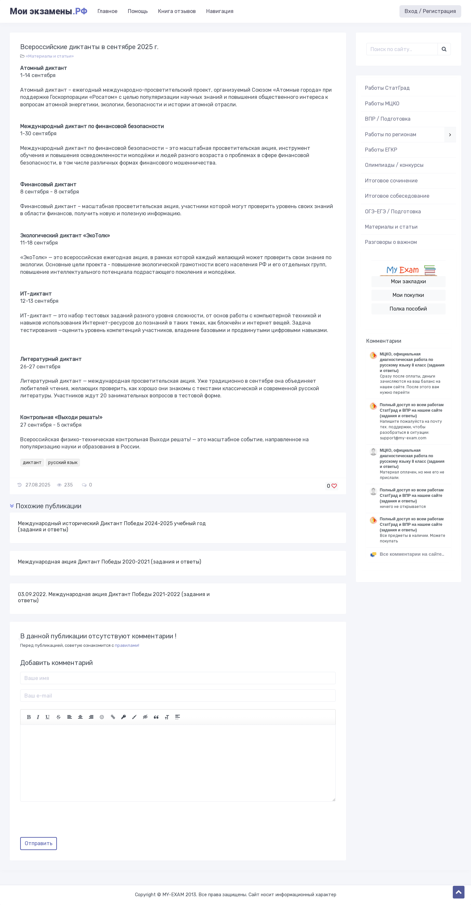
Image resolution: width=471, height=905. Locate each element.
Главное (107, 11)
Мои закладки (408, 281)
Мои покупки (408, 295)
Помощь (138, 11)
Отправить (38, 843)
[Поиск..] (402, 49)
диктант (32, 462)
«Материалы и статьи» (50, 56)
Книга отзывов (177, 11)
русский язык (62, 462)
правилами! (127, 645)
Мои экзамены (48, 11)
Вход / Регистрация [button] (430, 11)
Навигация (220, 11)
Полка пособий (408, 309)
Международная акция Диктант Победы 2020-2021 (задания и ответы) (109, 562)
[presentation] (69, 821)
